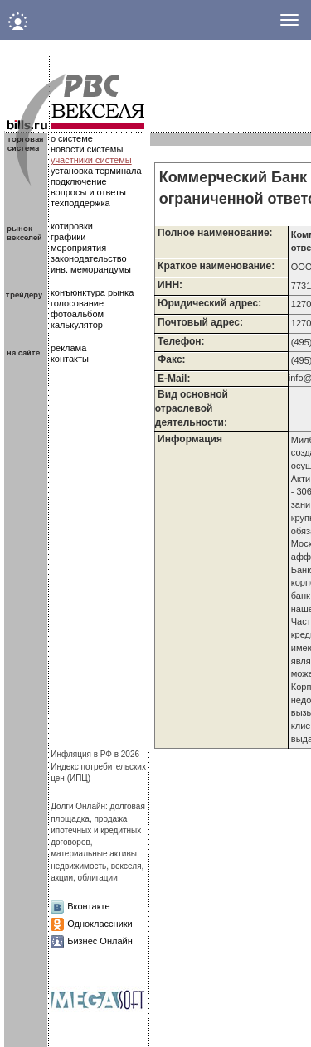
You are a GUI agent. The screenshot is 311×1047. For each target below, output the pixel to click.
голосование (77, 303)
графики (68, 237)
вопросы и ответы (88, 192)
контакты (70, 359)
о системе (72, 138)
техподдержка (80, 203)
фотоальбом (77, 314)
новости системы (87, 149)
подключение (79, 181)
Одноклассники (100, 924)
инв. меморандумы (91, 269)
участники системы (91, 160)
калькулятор (77, 325)
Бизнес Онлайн (100, 941)
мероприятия (78, 248)
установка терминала (96, 171)
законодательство (89, 258)
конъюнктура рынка (92, 292)
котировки (72, 226)
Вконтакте (88, 906)
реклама (68, 348)
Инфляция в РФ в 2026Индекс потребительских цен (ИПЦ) (98, 766)
